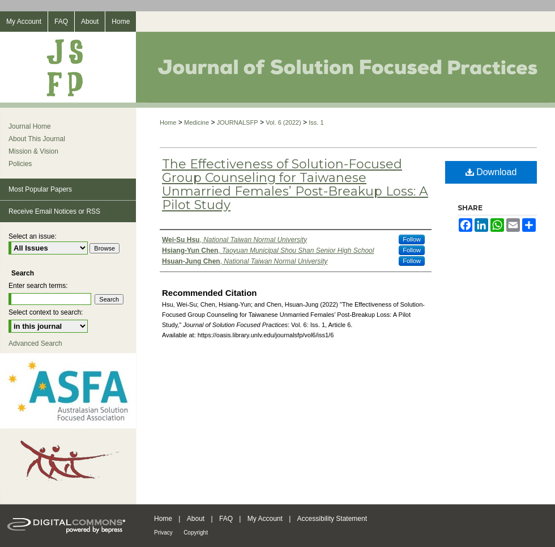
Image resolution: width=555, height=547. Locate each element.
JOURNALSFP (237, 122)
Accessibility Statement (332, 519)
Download (491, 172)
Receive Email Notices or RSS (54, 211)
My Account (265, 519)
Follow (412, 239)
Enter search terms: (38, 286)
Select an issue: (32, 236)
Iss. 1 (316, 122)
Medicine (196, 122)
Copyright (195, 532)
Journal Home (29, 126)
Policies (20, 164)
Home (168, 122)
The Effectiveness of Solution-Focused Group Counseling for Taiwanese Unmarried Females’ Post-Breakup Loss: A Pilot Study (295, 184)
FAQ (226, 519)
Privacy (163, 532)
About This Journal (36, 139)
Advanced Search (35, 343)
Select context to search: (45, 312)
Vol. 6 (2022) (283, 122)
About (195, 519)
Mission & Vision (33, 151)
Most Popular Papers (40, 189)
